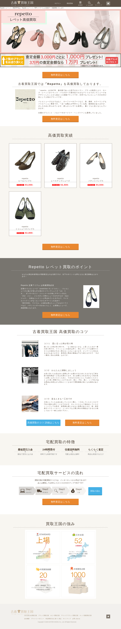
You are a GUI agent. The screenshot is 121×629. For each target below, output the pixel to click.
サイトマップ (98, 5)
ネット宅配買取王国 (86, 615)
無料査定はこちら (60, 75)
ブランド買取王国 (43, 615)
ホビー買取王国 (55, 615)
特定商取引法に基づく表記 (53, 618)
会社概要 (26, 618)
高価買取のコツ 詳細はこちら (43, 422)
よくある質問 (89, 5)
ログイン (58, 3)
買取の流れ (95, 491)
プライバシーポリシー (37, 618)
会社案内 (80, 5)
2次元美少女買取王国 (30, 615)
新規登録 (70, 3)
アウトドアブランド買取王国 (69, 615)
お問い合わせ (76, 618)
